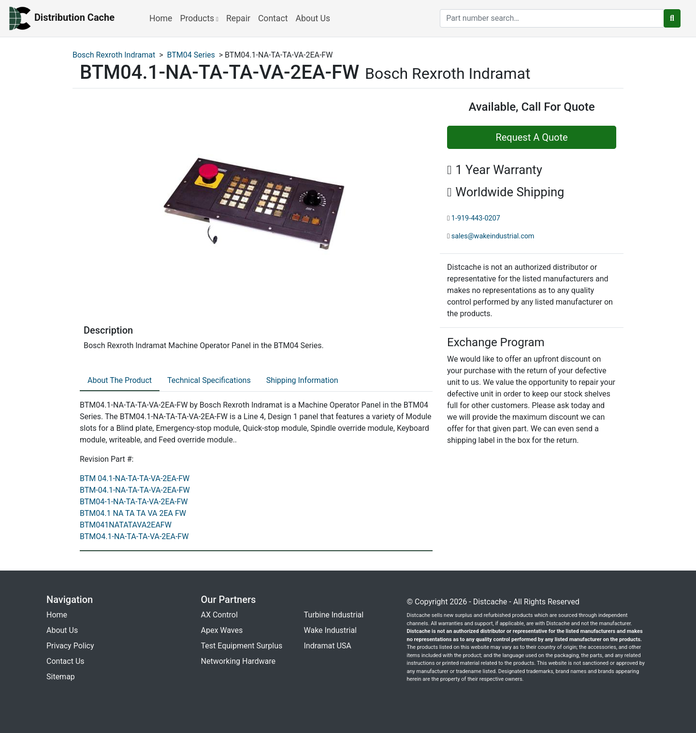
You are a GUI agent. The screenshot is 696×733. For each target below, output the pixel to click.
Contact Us (65, 661)
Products (199, 18)
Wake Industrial (330, 630)
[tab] (120, 381)
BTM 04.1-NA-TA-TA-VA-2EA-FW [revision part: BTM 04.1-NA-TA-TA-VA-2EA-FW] (134, 478)
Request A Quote (531, 137)
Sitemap (60, 676)
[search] (552, 18)
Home (160, 18)
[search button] (672, 18)
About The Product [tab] (119, 380)
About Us (312, 18)
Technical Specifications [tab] (209, 380)
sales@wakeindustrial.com (493, 236)
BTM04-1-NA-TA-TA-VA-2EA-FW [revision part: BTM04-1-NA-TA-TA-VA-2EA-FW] (134, 501)
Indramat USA (327, 645)
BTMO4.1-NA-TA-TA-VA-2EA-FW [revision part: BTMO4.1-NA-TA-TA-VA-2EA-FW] (134, 536)
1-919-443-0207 (475, 218)
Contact (273, 18)
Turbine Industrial (334, 614)
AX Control (219, 614)
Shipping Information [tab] (302, 380)
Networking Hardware (238, 661)
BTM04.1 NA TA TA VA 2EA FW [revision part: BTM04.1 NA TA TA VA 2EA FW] (133, 513)
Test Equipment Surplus (242, 645)
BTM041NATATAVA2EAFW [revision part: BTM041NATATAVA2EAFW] (126, 524)
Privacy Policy (70, 645)
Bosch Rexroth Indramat (113, 54)
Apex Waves (222, 630)
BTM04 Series (191, 54)
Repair (238, 18)
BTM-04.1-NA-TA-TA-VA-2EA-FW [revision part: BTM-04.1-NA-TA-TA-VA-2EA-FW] (135, 490)
